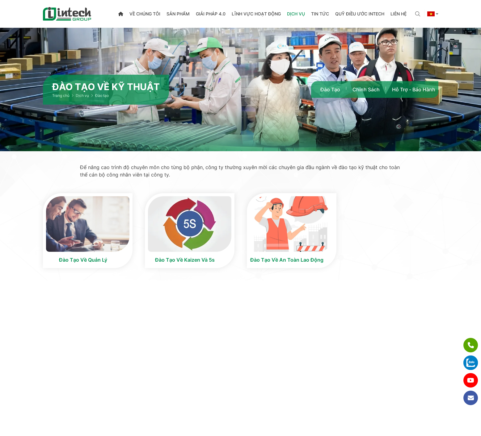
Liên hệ (398, 13)
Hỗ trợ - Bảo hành (413, 89)
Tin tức (320, 13)
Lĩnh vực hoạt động (256, 13)
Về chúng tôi (144, 13)
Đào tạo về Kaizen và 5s (185, 260)
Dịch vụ (296, 13)
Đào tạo (330, 89)
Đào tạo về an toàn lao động (286, 260)
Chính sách (366, 89)
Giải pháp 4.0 (211, 13)
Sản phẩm (178, 13)
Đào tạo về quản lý (83, 260)
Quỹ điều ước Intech (359, 13)
